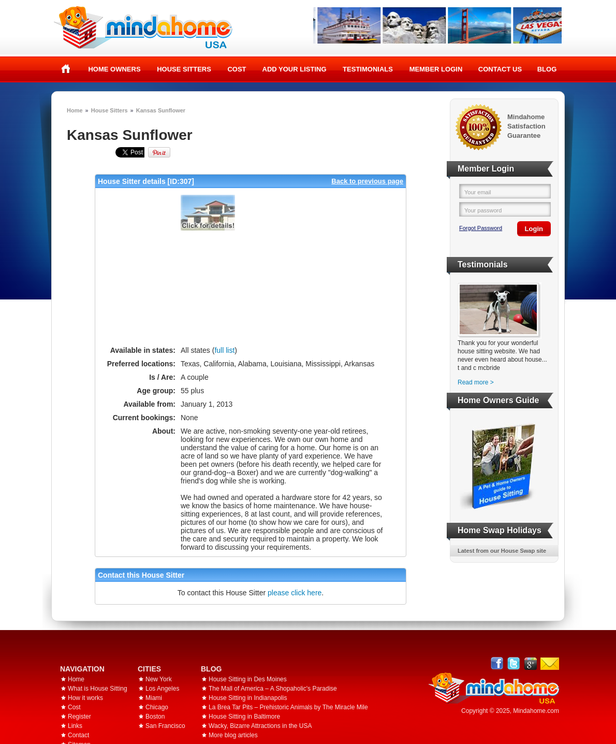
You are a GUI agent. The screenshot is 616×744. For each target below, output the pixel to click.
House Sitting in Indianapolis (248, 698)
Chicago (156, 707)
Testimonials (368, 69)
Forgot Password (480, 228)
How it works (85, 698)
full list (224, 350)
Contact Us (500, 69)
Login (534, 229)
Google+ (530, 663)
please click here (294, 593)
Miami (153, 698)
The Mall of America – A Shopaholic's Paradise (273, 688)
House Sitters (184, 69)
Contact (78, 735)
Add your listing (294, 69)
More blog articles (233, 735)
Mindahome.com (536, 710)
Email (549, 663)
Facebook (497, 663)
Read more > (476, 382)
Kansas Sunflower (160, 110)
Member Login (436, 69)
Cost (236, 69)
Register (79, 716)
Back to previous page (367, 181)
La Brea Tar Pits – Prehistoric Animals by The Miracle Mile (288, 707)
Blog (547, 69)
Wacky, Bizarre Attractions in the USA (260, 725)
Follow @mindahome (513, 663)
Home (66, 68)
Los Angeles (162, 688)
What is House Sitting (97, 688)
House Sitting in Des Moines (248, 679)
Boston (155, 716)
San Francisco (165, 725)
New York (158, 679)
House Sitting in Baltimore (244, 716)
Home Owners (114, 69)
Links (75, 725)
